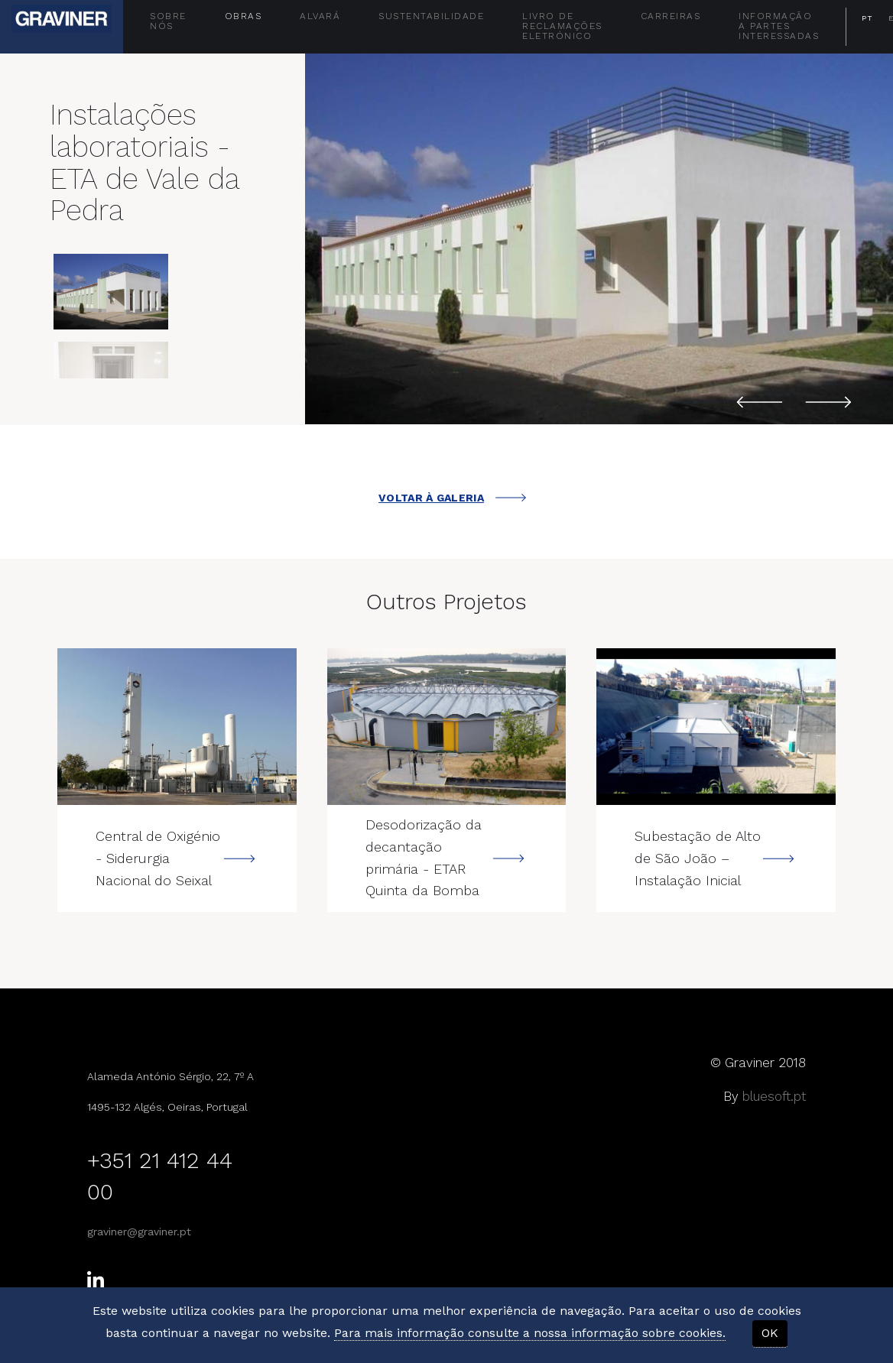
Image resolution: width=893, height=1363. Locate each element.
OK (769, 1333)
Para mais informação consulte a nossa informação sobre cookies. (530, 1333)
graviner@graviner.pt (139, 1231)
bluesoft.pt (774, 1096)
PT (867, 18)
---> (177, 726)
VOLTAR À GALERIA (452, 498)
